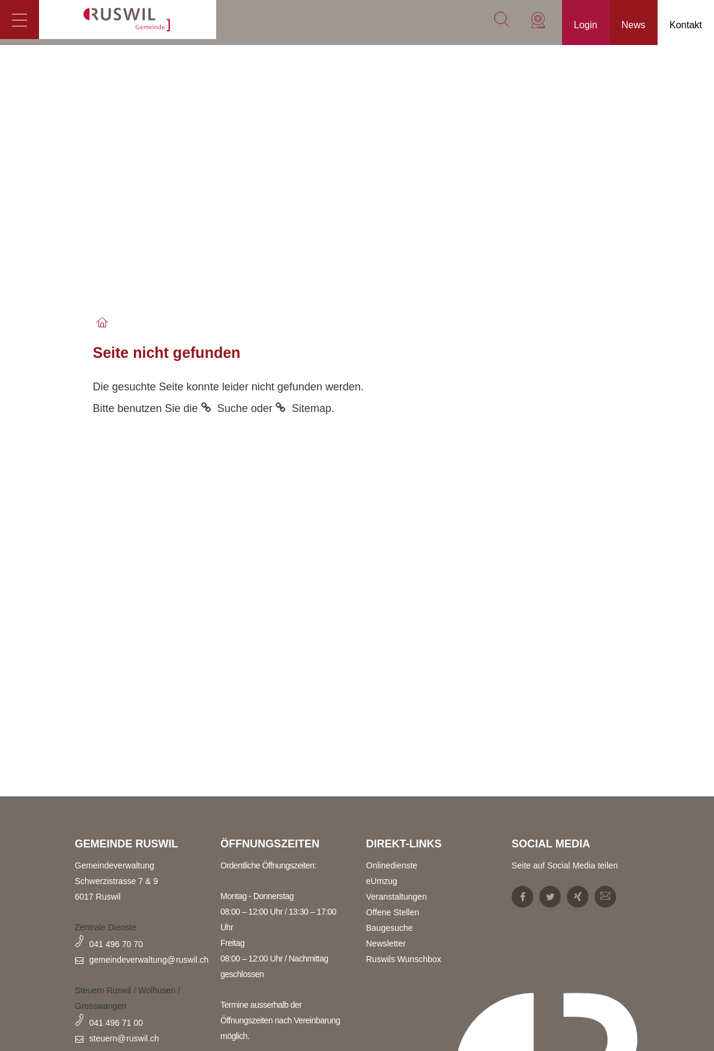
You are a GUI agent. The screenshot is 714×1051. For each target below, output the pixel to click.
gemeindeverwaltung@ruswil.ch (149, 960)
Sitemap (311, 408)
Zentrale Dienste (106, 927)
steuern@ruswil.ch (124, 1038)
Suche (232, 408)
